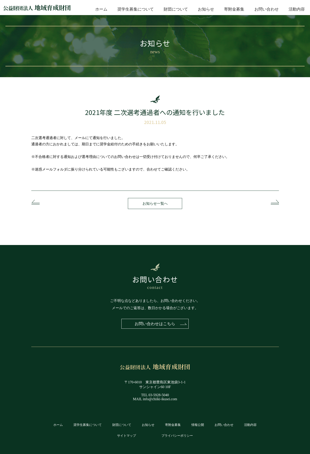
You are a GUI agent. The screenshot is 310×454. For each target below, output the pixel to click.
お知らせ (206, 9)
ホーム (101, 9)
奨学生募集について (135, 9)
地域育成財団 (37, 7)
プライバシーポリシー (177, 435)
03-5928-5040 (159, 395)
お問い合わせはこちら (155, 323)
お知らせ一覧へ (155, 203)
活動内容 (297, 9)
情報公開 (197, 425)
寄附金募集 (234, 9)
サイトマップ (126, 435)
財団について (176, 9)
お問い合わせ (266, 9)
